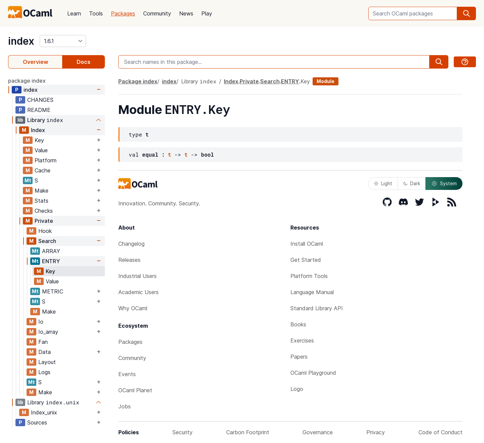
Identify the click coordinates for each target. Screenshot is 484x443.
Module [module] (325, 81)
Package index (137, 81)
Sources (37, 422)
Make (41, 190)
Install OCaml (306, 243)
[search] (466, 13)
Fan (43, 341)
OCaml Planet (135, 390)
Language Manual (312, 292)
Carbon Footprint (247, 432)
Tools (96, 13)
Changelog (131, 243)
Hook (45, 231)
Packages (123, 13)
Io (40, 321)
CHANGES (40, 99)
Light (383, 183)
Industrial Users (137, 276)
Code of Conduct (440, 432)
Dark (411, 183)
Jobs (124, 406)
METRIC (52, 291)
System (444, 183)
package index (27, 80)
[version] (63, 41)
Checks (44, 210)
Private (44, 220)
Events (127, 374)
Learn (74, 13)
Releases (129, 259)
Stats (41, 200)
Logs (44, 372)
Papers (299, 356)
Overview (35, 61)
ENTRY (51, 261)
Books (298, 324)
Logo (296, 389)
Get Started (305, 259)
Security (182, 432)
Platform (45, 160)
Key (39, 140)
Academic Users (138, 292)
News (186, 13)
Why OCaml (132, 308)
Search (47, 241)
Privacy (375, 432)
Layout (47, 362)
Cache (42, 170)
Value (41, 150)
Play (206, 13)
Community (157, 13)
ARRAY (51, 251)
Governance (317, 432)
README (38, 110)
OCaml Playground (313, 372)
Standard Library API (316, 308)
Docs (83, 61)
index (21, 41)
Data (44, 352)
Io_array (48, 331)
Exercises (302, 340)
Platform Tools (309, 276)
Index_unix (44, 412)
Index (38, 130)
